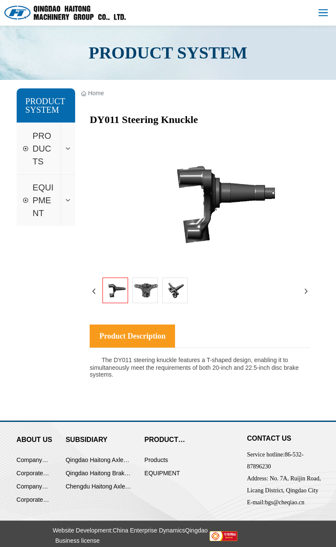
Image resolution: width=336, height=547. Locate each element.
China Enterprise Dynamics (149, 530)
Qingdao (196, 530)
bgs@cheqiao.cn (284, 502)
